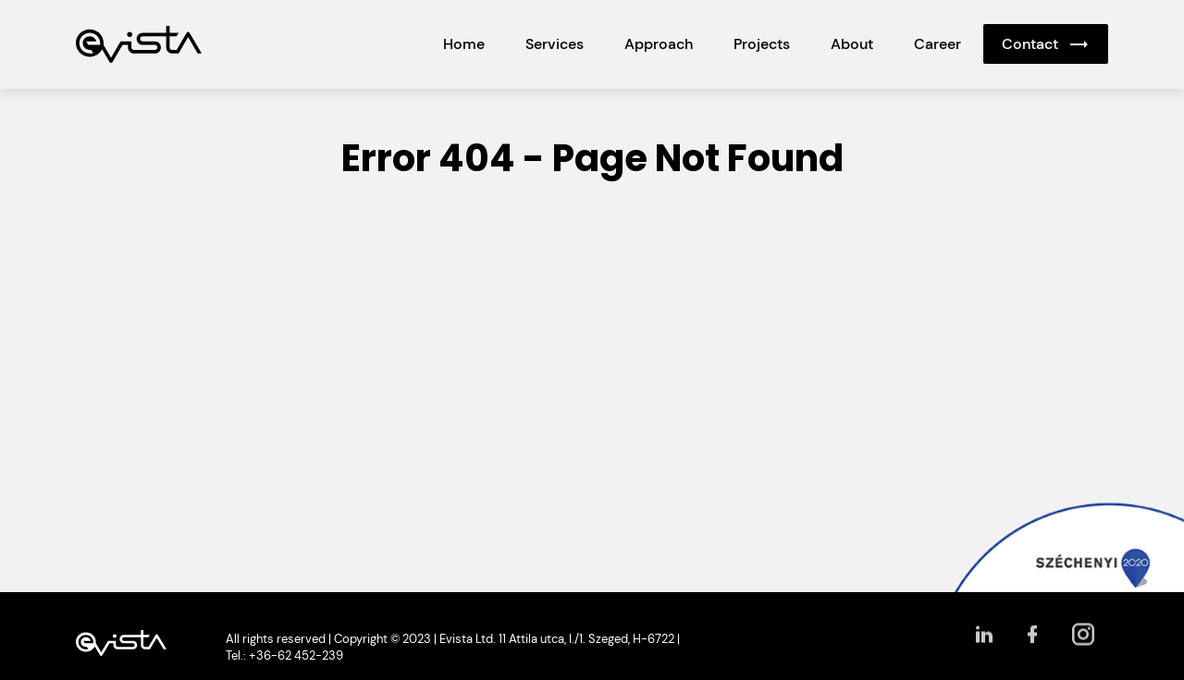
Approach (658, 44)
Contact (1030, 44)
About (852, 44)
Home (464, 44)
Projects (762, 44)
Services (554, 44)
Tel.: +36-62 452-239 (284, 655)
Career (937, 44)
